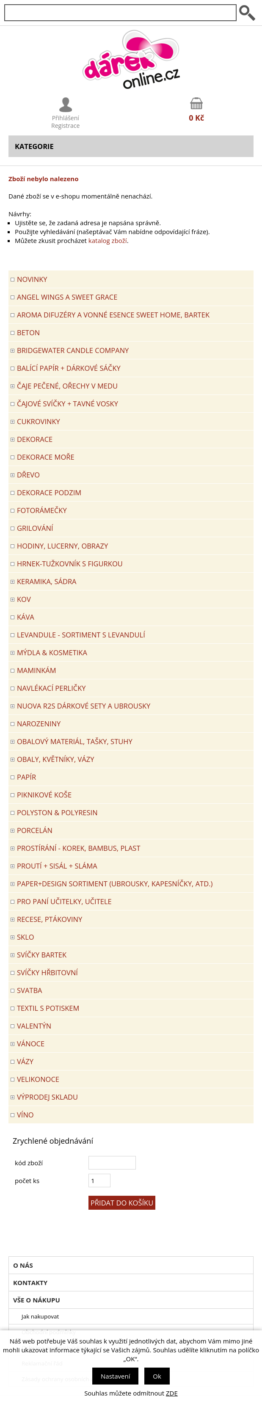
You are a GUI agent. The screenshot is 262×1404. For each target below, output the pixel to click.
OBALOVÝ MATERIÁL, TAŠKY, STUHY (74, 741)
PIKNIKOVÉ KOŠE (44, 795)
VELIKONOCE (38, 1079)
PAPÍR (26, 777)
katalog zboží (107, 240)
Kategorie (34, 146)
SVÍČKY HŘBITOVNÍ (47, 972)
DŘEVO (28, 475)
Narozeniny (39, 723)
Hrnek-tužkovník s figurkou (70, 563)
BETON (28, 332)
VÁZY (25, 1061)
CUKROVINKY (38, 421)
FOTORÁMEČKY (42, 510)
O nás (23, 1265)
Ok (157, 1376)
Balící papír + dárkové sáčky (69, 368)
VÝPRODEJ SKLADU (47, 1097)
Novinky (32, 279)
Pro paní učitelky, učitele (64, 901)
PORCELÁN (34, 830)
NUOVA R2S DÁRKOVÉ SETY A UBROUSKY (83, 706)
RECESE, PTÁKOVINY (49, 919)
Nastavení (115, 1376)
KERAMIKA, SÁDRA (47, 581)
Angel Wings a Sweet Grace (67, 297)
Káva (25, 617)
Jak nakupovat (40, 1316)
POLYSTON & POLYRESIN (57, 812)
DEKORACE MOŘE (45, 457)
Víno (25, 1115)
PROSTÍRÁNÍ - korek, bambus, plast (79, 848)
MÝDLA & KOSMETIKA (52, 652)
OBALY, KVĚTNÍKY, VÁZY (55, 759)
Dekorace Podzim (49, 492)
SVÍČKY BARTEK (41, 955)
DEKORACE (34, 439)
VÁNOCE (30, 1043)
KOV (24, 599)
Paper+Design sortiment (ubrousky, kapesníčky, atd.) (114, 883)
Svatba (29, 990)
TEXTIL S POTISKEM (48, 1008)
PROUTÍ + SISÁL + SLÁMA (57, 866)
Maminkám (36, 670)
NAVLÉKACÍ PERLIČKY (51, 688)
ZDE (172, 1393)
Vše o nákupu (36, 1300)
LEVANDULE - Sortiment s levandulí (81, 635)
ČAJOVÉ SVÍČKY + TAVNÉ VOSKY (67, 403)
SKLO (25, 937)
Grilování (35, 528)
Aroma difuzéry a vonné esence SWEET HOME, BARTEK (113, 315)
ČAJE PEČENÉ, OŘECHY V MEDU (67, 386)
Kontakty (30, 1282)
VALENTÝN (34, 1026)
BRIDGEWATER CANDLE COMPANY (73, 350)
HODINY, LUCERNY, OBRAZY (62, 546)
